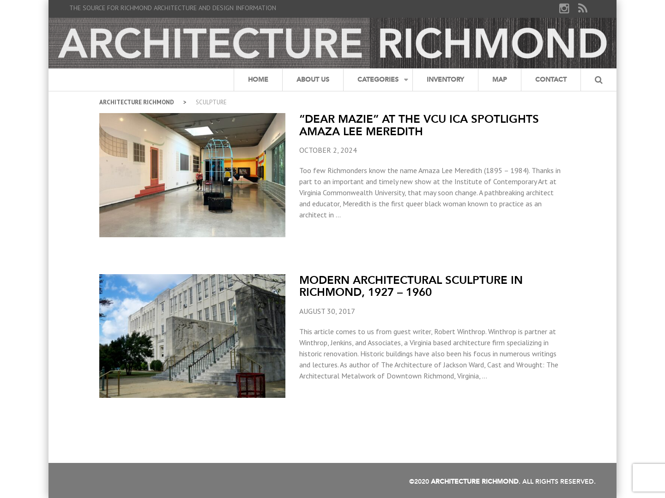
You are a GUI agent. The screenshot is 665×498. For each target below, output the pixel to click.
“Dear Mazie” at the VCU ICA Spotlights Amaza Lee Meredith (419, 125)
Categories (378, 80)
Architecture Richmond (136, 102)
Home (258, 80)
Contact (551, 80)
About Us (312, 80)
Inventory (445, 80)
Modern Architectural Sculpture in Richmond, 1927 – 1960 (411, 286)
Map (499, 80)
